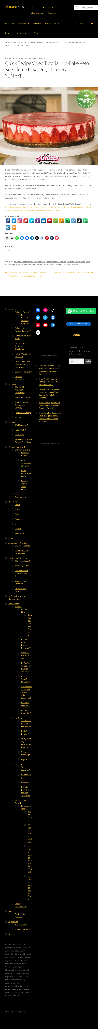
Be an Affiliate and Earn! (26, 473)
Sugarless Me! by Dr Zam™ (25, 655)
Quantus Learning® (23, 412)
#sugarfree (9, 207)
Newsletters (20, 533)
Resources (52, 13)
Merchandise (50, 23)
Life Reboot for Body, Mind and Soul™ (21, 573)
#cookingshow (30, 210)
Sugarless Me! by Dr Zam (25, 264)
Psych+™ (18, 417)
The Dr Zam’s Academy (18, 558)
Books (17, 504)
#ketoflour (85, 207)
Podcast (18, 519)
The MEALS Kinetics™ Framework (20, 390)
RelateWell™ (20, 430)
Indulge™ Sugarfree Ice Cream (25, 679)
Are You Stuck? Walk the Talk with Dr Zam (72, 272)
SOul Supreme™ (21, 425)
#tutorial (50, 210)
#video (56, 210)
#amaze (58, 207)
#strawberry (32, 207)
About (7, 23)
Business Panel (21, 924)
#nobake (23, 207)
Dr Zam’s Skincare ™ (23, 372)
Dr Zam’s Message (22, 546)
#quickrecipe (41, 210)
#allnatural (66, 207)
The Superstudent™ (23, 561)
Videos (17, 524)
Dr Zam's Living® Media (36, 58)
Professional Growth (37, 13)
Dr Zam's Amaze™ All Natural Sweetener (29, 42)
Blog (17, 514)
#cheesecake (42, 207)
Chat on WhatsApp (83, 311)
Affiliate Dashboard (23, 929)
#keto (16, 207)
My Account (22, 33)
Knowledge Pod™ (22, 565)
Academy (22, 23)
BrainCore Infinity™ (23, 397)
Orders (11, 934)
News (88, 262)
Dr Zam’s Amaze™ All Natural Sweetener (22, 346)
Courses (18, 528)
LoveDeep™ (19, 434)
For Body (33, 8)
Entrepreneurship (22, 450)
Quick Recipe (10, 264)
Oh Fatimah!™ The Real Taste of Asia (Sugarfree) (22, 364)
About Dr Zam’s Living (17, 543)
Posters (18, 509)
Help (7, 33)
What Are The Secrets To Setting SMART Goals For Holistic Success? (49, 382)
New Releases (79, 262)
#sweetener (76, 207)
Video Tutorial (72, 264)
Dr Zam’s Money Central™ (30, 833)
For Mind (43, 8)
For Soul (52, 8)
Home (10, 42)
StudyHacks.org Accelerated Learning (21, 405)
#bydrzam (19, 210)
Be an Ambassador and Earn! (26, 463)
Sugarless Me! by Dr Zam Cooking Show (51, 264)
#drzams (51, 207)
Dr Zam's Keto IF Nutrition (56, 262)
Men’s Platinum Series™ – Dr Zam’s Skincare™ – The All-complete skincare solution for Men (26, 274)
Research (37, 23)
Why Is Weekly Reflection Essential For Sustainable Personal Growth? (49, 405)
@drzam (76, 334)
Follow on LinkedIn (78, 324)
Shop (36, 33)
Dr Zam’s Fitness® (22, 312)
